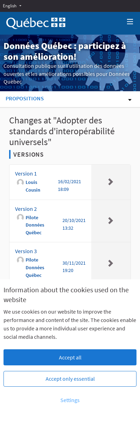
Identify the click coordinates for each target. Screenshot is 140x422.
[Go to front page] (35, 23)
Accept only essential (70, 378)
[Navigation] (130, 22)
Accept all (70, 357)
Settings (70, 399)
